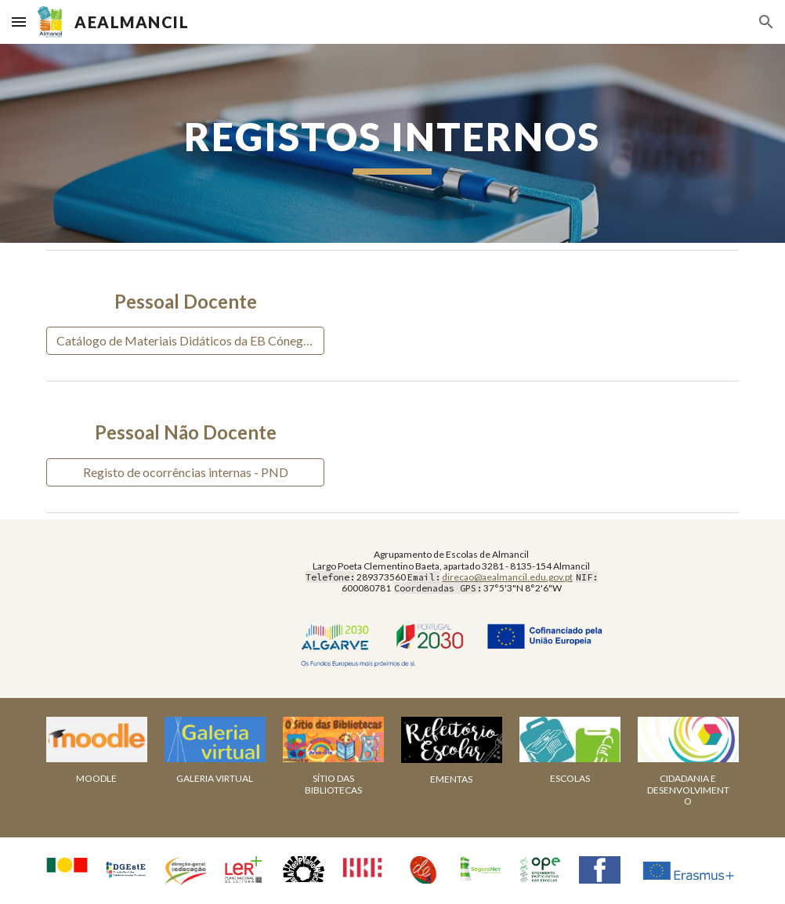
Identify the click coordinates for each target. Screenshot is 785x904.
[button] (19, 21)
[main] (392, 143)
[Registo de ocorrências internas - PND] (185, 472)
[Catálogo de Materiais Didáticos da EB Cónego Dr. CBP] (185, 341)
